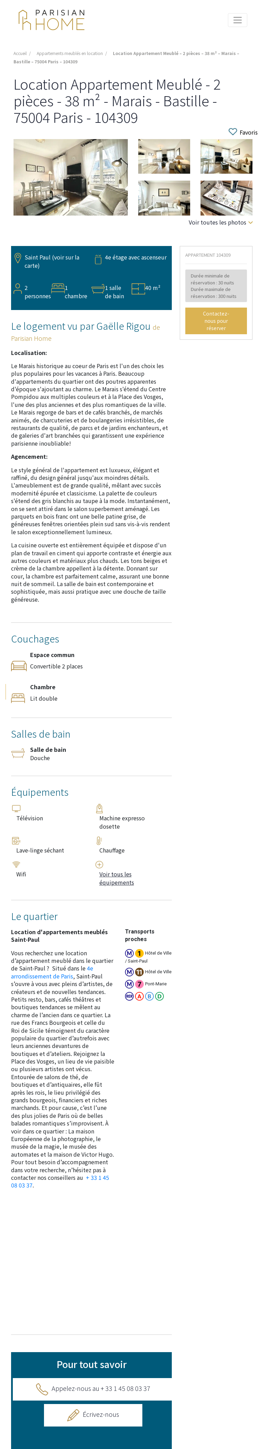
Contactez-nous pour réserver (216, 320)
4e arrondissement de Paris (52, 972)
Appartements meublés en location (70, 53)
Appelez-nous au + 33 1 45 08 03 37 (101, 1388)
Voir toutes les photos (217, 222)
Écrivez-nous (101, 1414)
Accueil (20, 53)
